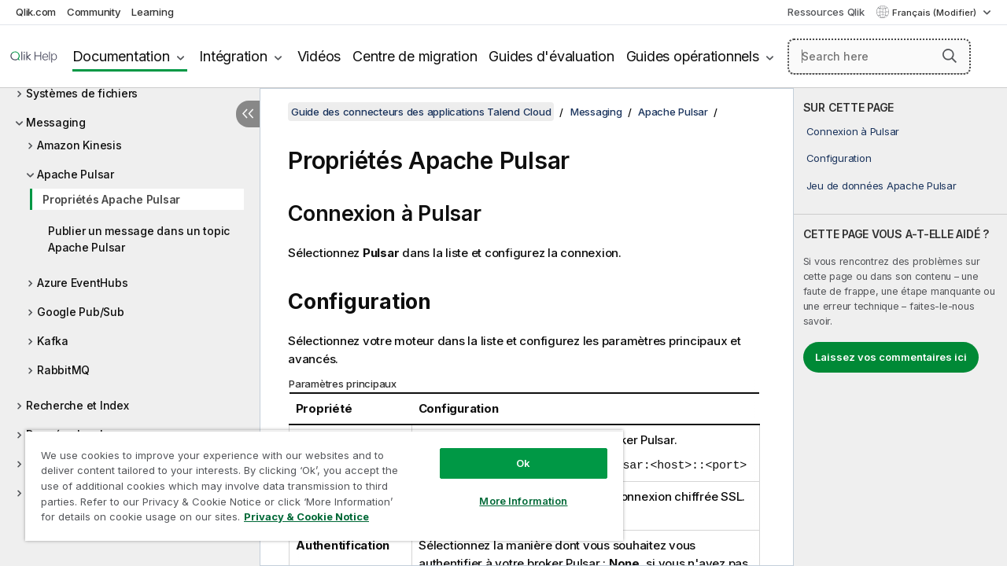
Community (94, 12)
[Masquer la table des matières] (248, 114)
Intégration (233, 56)
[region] (317, 479)
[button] (949, 56)
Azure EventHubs (82, 282)
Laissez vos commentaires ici (891, 357)
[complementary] (900, 327)
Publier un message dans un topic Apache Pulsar (139, 239)
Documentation (121, 56)
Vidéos (319, 56)
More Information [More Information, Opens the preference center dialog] (511, 489)
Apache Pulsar (75, 174)
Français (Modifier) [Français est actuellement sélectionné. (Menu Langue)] (935, 12)
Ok (511, 451)
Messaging (56, 122)
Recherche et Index (77, 405)
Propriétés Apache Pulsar (111, 199)
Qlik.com (36, 12)
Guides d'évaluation (551, 56)
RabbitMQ (63, 370)
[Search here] (879, 56)
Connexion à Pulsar (853, 131)
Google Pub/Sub (80, 311)
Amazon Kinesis (79, 145)
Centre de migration (414, 56)
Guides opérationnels (692, 56)
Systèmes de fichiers (82, 93)
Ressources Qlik (826, 12)
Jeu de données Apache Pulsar (881, 185)
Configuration (839, 158)
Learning (152, 12)
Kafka (52, 340)
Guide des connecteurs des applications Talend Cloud (421, 111)
